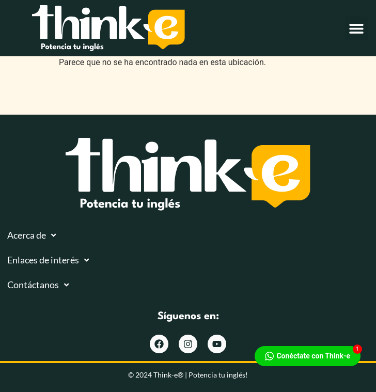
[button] (356, 28)
